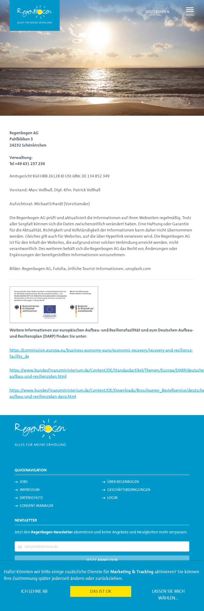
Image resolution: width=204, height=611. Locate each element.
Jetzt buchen (157, 11)
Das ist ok (100, 591)
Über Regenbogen (123, 481)
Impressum (30, 489)
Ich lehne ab (34, 591)
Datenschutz (31, 497)
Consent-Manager (36, 505)
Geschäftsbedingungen (128, 489)
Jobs (24, 481)
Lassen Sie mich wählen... (168, 594)
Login (112, 497)
